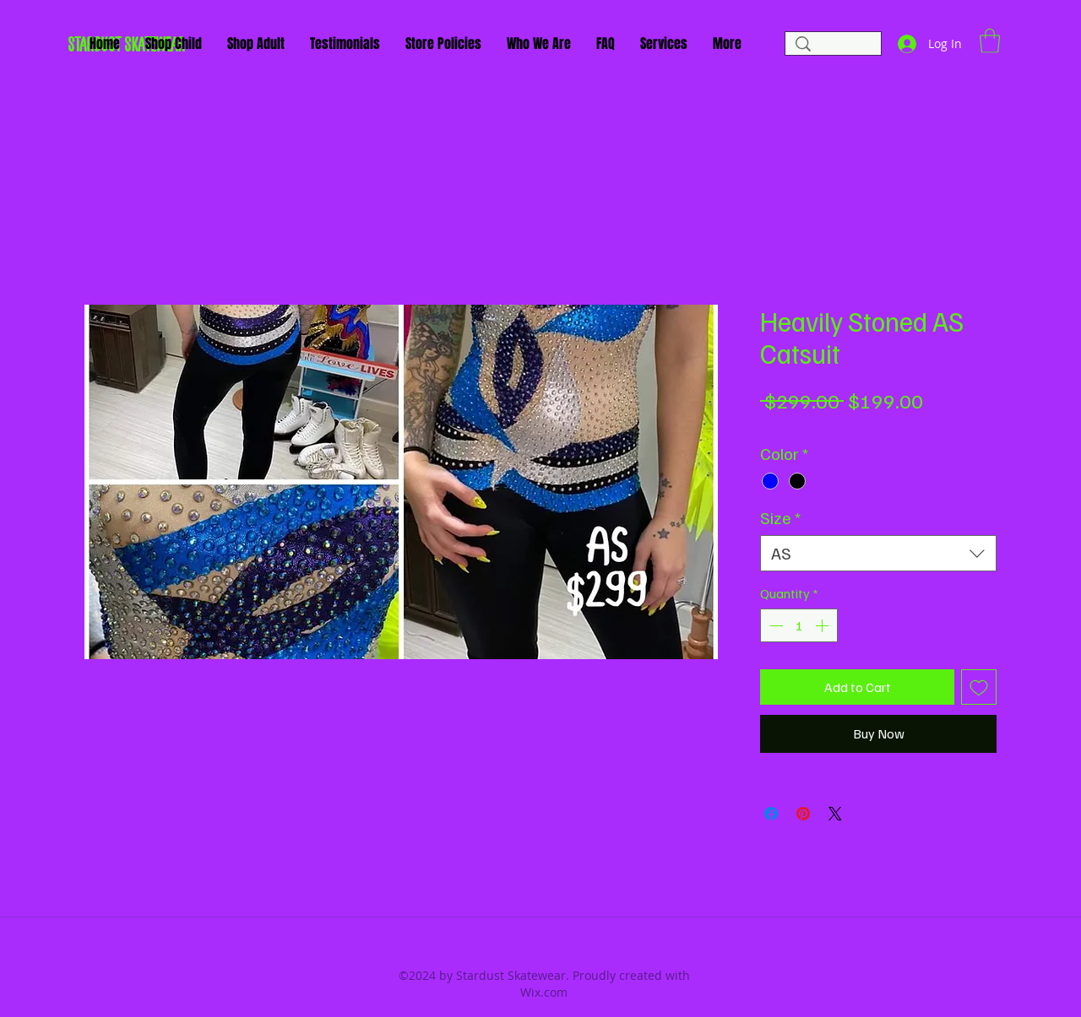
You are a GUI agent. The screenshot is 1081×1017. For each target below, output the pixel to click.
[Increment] (823, 625)
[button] (990, 41)
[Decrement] (774, 625)
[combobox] (878, 553)
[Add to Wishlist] (979, 687)
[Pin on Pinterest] (803, 813)
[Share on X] (835, 813)
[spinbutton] (799, 625)
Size (780, 517)
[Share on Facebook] (771, 813)
